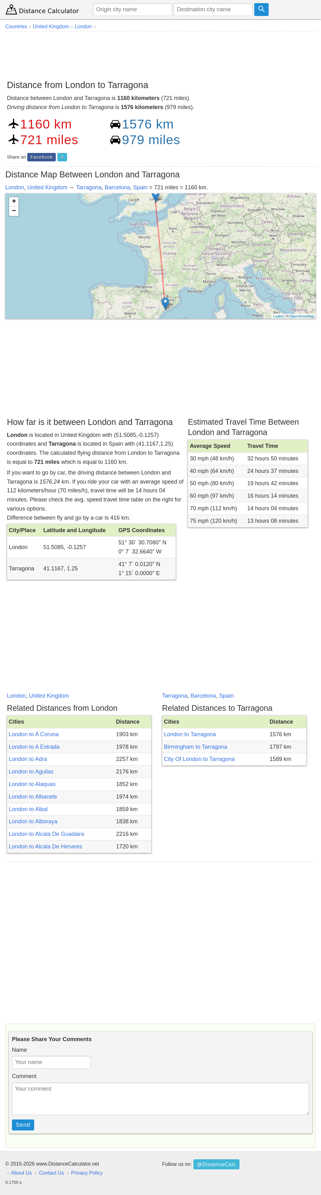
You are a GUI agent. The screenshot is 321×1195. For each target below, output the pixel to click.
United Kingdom (47, 187)
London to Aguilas (31, 771)
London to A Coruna (34, 734)
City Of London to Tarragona (199, 759)
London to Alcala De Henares (45, 846)
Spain (140, 187)
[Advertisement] (160, 53)
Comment (24, 1076)
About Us (21, 1173)
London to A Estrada (34, 747)
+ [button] (14, 202)
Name (19, 1050)
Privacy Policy (87, 1173)
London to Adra (28, 759)
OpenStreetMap (302, 316)
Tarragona (89, 187)
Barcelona (117, 187)
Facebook (41, 157)
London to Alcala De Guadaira (46, 834)
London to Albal (28, 809)
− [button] (14, 211)
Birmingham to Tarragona (195, 747)
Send (23, 1125)
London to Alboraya (33, 821)
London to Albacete (33, 797)
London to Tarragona (190, 734)
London (14, 187)
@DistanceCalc (216, 1164)
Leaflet (278, 316)
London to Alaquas (32, 784)
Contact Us (51, 1173)
